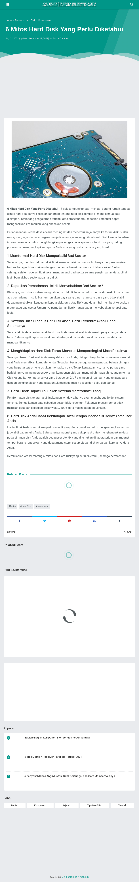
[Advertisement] (69, 87)
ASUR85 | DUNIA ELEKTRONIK (75, 877)
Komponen (42, 506)
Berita (13, 506)
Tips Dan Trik (94, 805)
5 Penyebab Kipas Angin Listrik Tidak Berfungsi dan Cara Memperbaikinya (69, 776)
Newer (11, 532)
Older (128, 532)
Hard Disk (26, 506)
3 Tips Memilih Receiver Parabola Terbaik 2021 (53, 756)
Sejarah (66, 805)
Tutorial (122, 805)
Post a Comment (61, 38)
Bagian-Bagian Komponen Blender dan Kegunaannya (57, 737)
